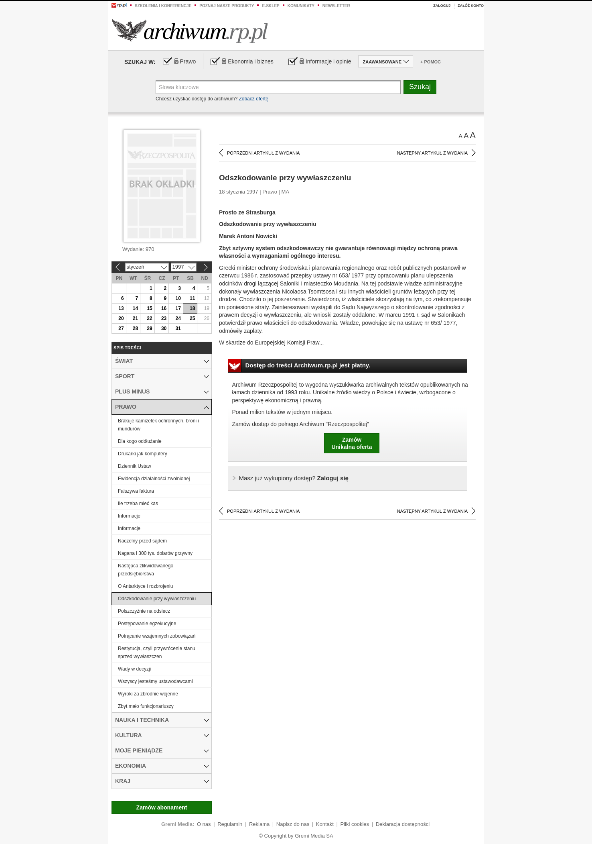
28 (135, 328)
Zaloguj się (294, 478)
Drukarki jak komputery (142, 454)
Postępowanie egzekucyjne (147, 623)
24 (177, 318)
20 (121, 318)
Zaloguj (441, 6)
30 (163, 328)
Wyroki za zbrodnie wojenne (148, 694)
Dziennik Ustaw (134, 466)
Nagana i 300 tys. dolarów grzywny (155, 553)
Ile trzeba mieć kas (138, 503)
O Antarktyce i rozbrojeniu (145, 586)
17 (177, 308)
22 (149, 318)
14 (135, 308)
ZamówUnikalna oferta (351, 443)
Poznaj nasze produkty (226, 6)
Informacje (129, 516)
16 (163, 308)
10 (177, 298)
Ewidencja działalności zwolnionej (154, 478)
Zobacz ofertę (253, 99)
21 (135, 318)
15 (149, 308)
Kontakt (325, 824)
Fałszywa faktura (136, 491)
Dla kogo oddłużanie (140, 441)
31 (177, 328)
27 (121, 328)
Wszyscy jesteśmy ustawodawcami (155, 681)
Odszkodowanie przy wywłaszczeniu (157, 598)
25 (192, 318)
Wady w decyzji (134, 669)
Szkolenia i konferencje (163, 6)
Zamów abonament (161, 807)
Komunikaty (301, 6)
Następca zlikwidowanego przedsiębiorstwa (145, 570)
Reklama (259, 824)
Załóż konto (471, 6)
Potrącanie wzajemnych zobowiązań (156, 636)
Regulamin (229, 824)
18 (192, 308)
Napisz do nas (292, 824)
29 (149, 328)
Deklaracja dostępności (403, 824)
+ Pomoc (430, 61)
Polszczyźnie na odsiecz (144, 611)
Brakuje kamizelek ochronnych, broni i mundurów (158, 425)
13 (121, 308)
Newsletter (336, 6)
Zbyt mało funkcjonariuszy (146, 706)
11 (192, 298)
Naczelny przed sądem (142, 541)
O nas (204, 824)
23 (163, 318)
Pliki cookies (355, 824)
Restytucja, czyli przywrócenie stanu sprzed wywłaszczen (156, 652)
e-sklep (270, 6)
